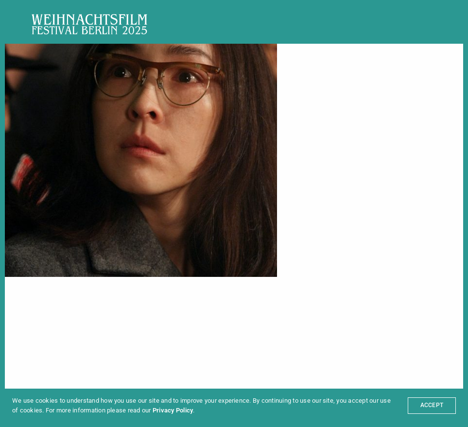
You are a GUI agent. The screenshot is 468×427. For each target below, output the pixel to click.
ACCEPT (431, 405)
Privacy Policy (173, 410)
